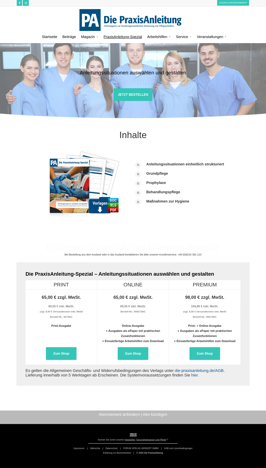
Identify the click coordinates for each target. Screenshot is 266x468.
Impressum (79, 448)
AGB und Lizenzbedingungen (178, 448)
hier (194, 375)
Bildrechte (95, 448)
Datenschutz (111, 448)
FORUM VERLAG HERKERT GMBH (141, 448)
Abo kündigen (155, 414)
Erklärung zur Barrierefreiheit (117, 453)
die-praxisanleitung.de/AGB (199, 370)
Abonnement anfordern (119, 414)
